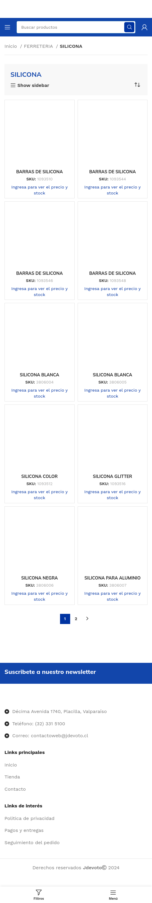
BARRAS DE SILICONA (39, 171)
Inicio (11, 46)
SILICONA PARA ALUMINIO (113, 578)
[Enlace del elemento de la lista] (76, 765)
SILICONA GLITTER (112, 476)
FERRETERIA (39, 46)
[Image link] (4, 699)
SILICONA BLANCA (39, 375)
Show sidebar (33, 85)
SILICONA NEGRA (39, 578)
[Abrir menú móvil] (7, 27)
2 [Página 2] (76, 618)
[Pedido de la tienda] (137, 84)
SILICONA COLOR (39, 476)
